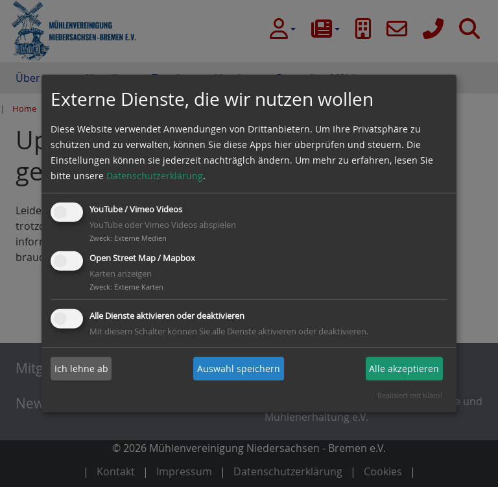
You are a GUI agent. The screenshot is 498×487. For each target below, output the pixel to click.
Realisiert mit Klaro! (409, 395)
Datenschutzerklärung (154, 175)
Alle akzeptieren (404, 368)
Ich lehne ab (81, 368)
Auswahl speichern (238, 368)
